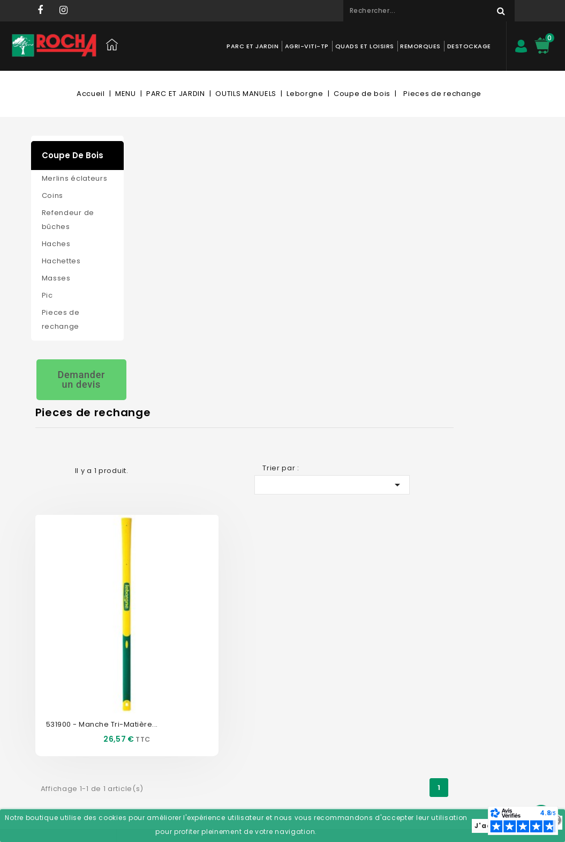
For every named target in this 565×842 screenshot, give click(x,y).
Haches (56, 244)
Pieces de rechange (61, 319)
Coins (53, 195)
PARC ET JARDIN (252, 46)
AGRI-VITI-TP (306, 46)
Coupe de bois (72, 155)
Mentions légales (169, 704)
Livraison (155, 720)
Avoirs (249, 688)
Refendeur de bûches (68, 220)
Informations (364, 615)
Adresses (254, 704)
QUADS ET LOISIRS (364, 46)
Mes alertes (258, 736)
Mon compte (265, 615)
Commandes (261, 672)
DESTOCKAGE (469, 46)
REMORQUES (420, 46)
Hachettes (61, 261)
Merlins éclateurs (75, 178)
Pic (47, 295)
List (159, 200)
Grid (140, 200)
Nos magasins (165, 656)
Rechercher (497, 10)
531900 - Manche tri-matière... (201, 377)
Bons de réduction (270, 720)
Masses (56, 278)
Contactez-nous (168, 640)
